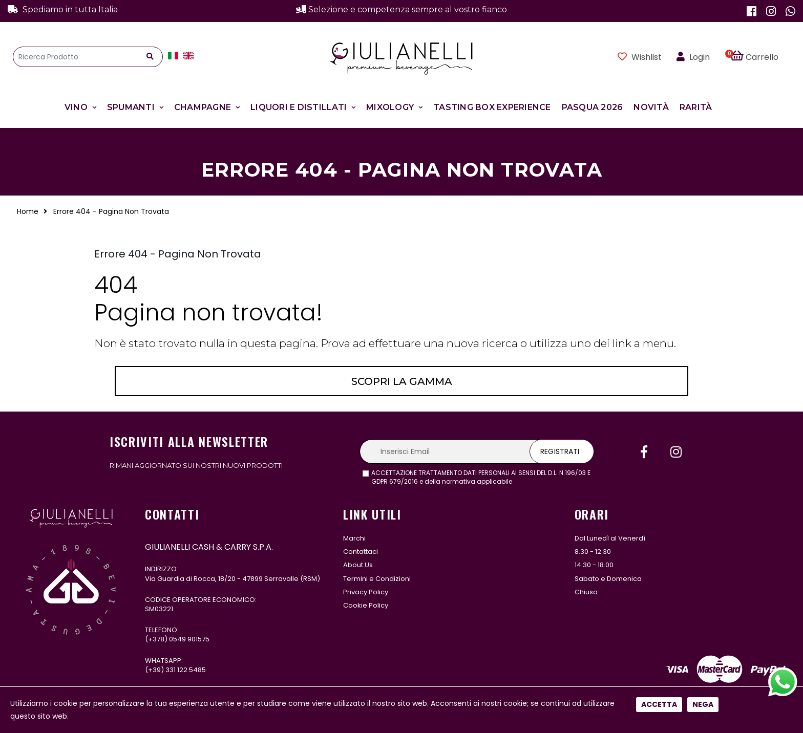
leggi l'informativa (542, 481)
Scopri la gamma (401, 381)
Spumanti (131, 107)
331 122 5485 (185, 670)
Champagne (202, 107)
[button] (760, 57)
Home (27, 211)
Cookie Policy (365, 605)
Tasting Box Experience (492, 107)
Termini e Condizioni (377, 579)
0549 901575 (189, 639)
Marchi (354, 538)
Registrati (559, 451)
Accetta (659, 345)
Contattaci (360, 551)
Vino (76, 107)
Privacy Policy (365, 592)
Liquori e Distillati (298, 107)
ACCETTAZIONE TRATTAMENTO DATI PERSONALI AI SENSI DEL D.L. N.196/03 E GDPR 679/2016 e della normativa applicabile (480, 477)
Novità (651, 107)
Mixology (390, 107)
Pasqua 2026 (592, 107)
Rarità (696, 107)
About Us (358, 565)
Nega (702, 345)
